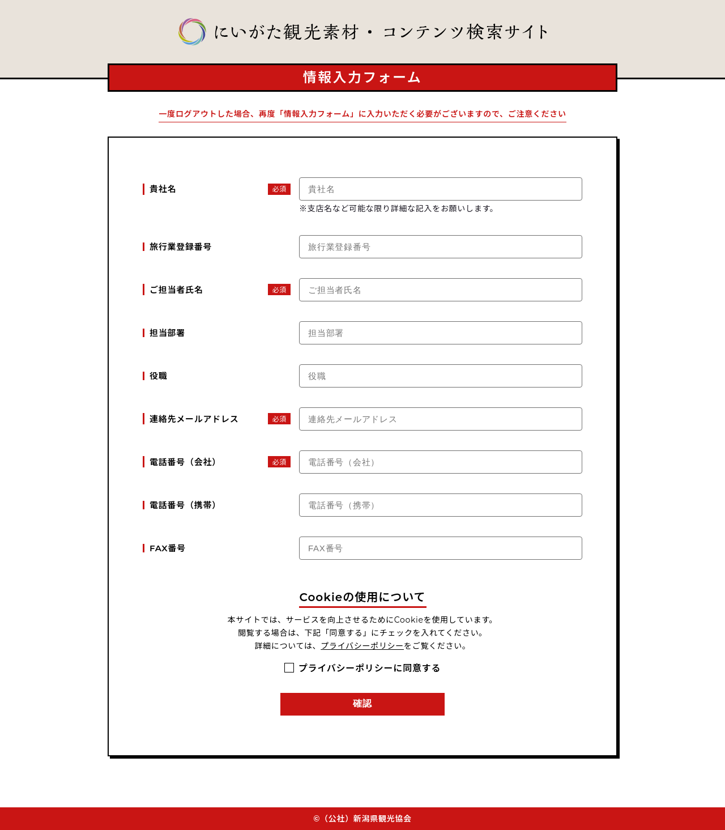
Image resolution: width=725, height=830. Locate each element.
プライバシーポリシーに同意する (369, 668)
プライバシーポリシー (362, 646)
